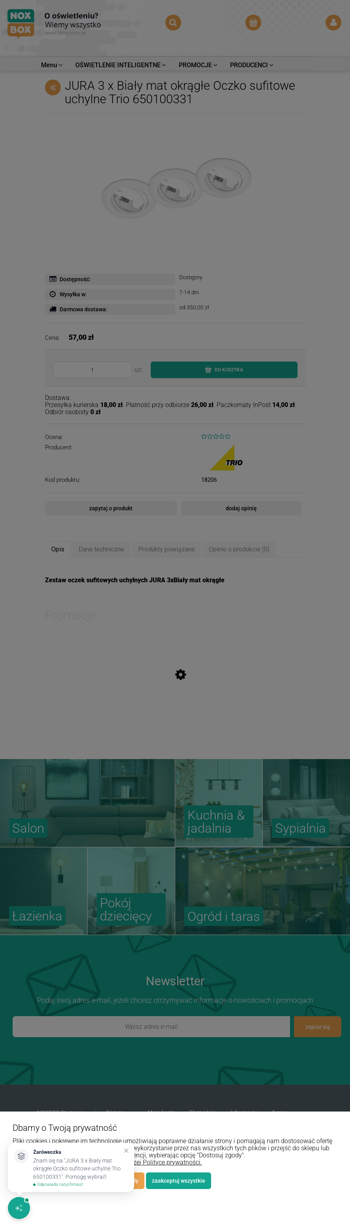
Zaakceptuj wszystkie (178, 1181)
